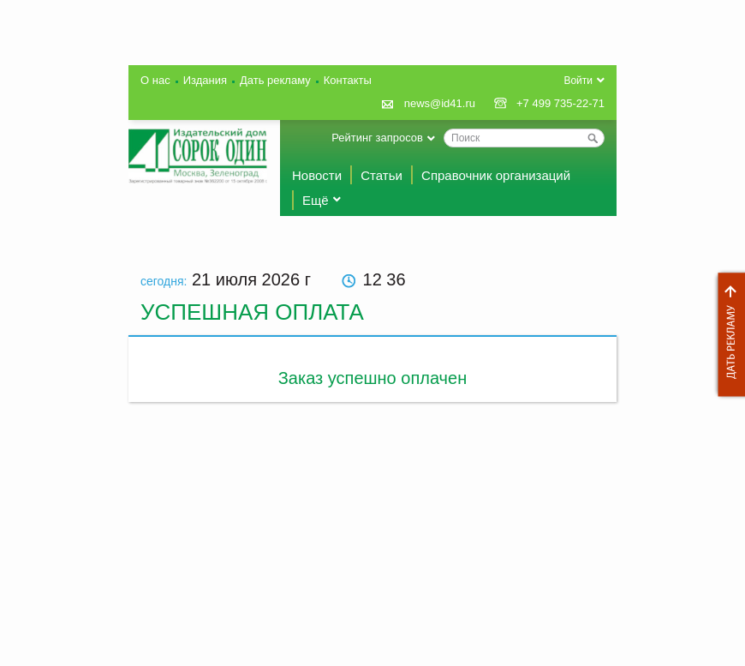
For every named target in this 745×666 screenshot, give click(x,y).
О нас (155, 80)
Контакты (348, 80)
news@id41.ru (439, 103)
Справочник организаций (495, 175)
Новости (317, 175)
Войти (578, 81)
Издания (205, 80)
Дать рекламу (727, 334)
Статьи (381, 175)
